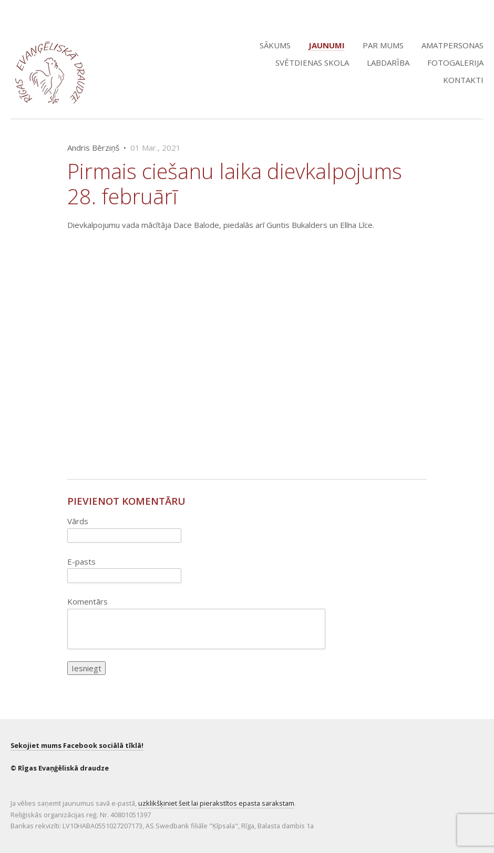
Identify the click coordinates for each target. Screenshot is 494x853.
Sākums (275, 45)
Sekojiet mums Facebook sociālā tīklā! (77, 745)
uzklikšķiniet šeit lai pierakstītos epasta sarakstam (216, 803)
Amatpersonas (452, 45)
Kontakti (463, 80)
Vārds (77, 521)
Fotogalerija (455, 62)
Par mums (383, 45)
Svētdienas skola (312, 62)
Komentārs (87, 601)
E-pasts (81, 561)
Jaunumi (326, 45)
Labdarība (388, 62)
